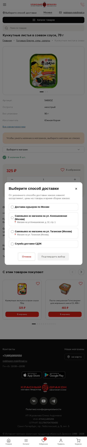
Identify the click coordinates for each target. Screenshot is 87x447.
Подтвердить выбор (53, 256)
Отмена (26, 256)
